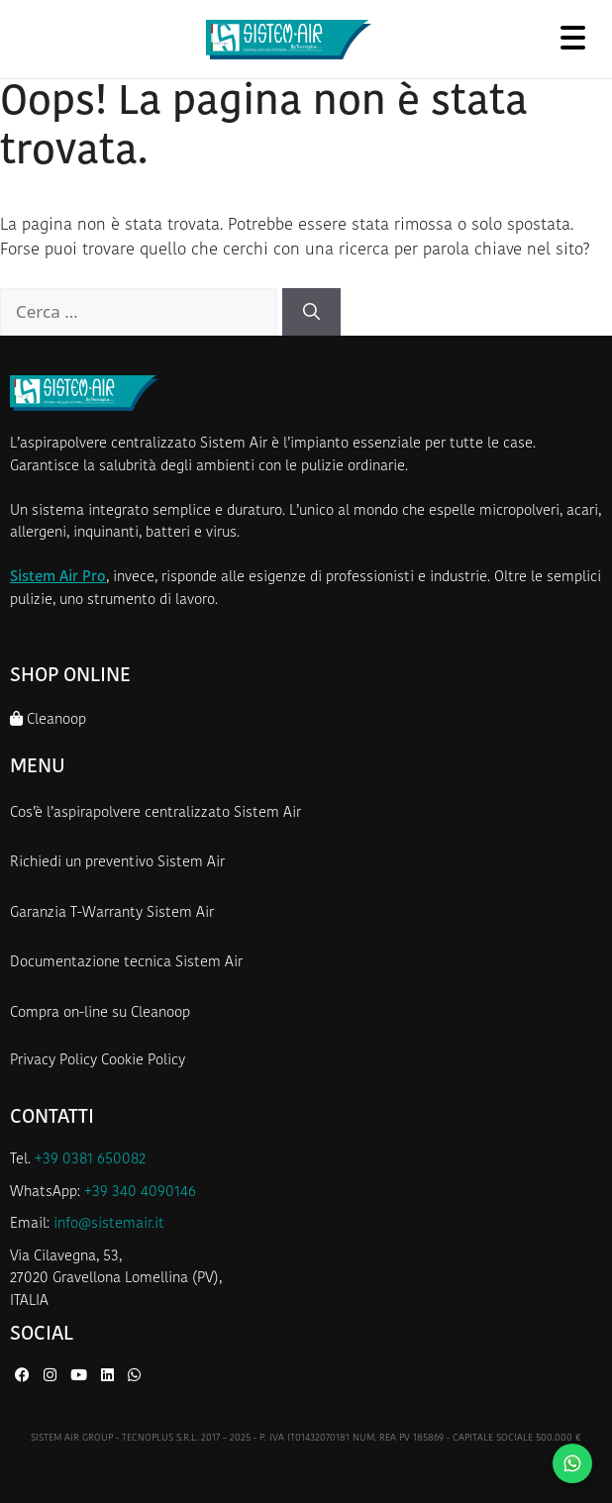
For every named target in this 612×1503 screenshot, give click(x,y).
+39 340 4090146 (140, 1192)
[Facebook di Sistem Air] (24, 1376)
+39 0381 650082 (90, 1159)
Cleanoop (48, 719)
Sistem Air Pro (58, 577)
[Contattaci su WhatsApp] (572, 1463)
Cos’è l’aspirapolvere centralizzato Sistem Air (155, 813)
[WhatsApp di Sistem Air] (134, 1376)
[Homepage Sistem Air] (288, 39)
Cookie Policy (143, 1060)
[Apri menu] (572, 37)
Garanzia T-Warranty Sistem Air (112, 913)
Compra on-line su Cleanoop (100, 1013)
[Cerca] (311, 312)
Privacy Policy (53, 1060)
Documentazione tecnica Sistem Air (126, 962)
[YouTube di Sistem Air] (80, 1376)
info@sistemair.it (108, 1224)
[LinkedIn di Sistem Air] (109, 1376)
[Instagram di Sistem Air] (52, 1376)
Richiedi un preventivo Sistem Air (117, 862)
